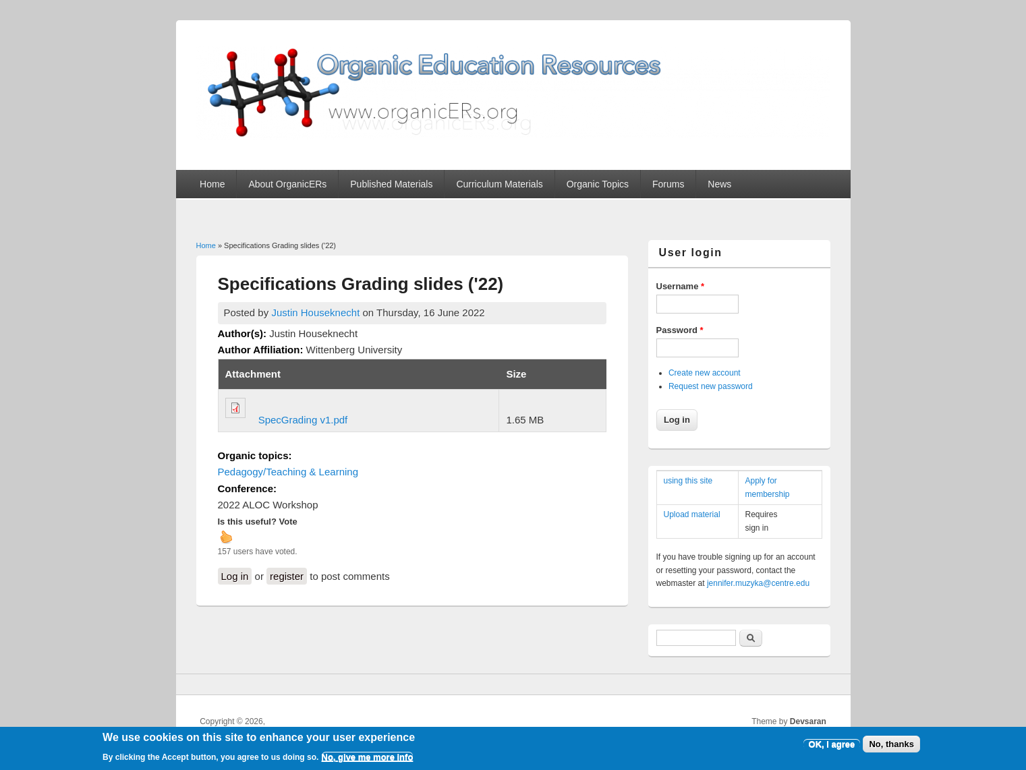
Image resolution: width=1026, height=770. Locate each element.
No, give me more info (368, 761)
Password (680, 330)
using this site (688, 480)
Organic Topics (598, 184)
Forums (668, 184)
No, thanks (891, 747)
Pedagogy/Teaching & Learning (288, 471)
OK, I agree (832, 747)
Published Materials (391, 184)
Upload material (692, 514)
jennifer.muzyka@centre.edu (758, 583)
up (226, 537)
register (287, 576)
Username (680, 286)
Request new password (710, 386)
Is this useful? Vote (257, 521)
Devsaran (808, 721)
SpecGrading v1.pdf (303, 419)
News (719, 184)
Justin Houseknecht (315, 312)
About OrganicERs (287, 184)
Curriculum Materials (499, 184)
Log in (235, 576)
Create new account (704, 373)
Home (212, 184)
